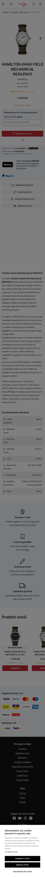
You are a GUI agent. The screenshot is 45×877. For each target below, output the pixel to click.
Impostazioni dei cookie (22, 871)
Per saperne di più (11, 852)
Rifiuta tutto (22, 865)
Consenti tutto (22, 858)
